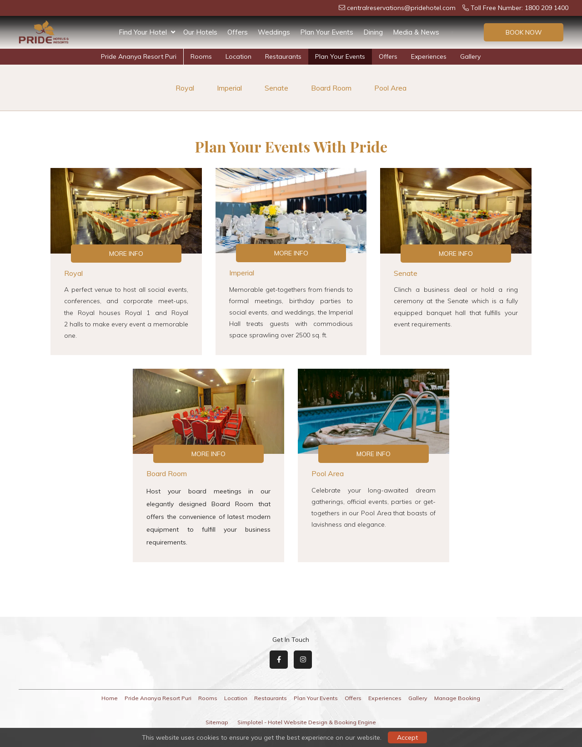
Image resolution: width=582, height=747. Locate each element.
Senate (276, 87)
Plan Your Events (326, 32)
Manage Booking (457, 698)
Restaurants (283, 56)
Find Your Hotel (147, 32)
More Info (126, 253)
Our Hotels (200, 32)
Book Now (524, 32)
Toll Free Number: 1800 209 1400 (515, 8)
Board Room (331, 87)
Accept (407, 737)
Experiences (429, 56)
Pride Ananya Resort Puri (138, 56)
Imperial (229, 87)
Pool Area (390, 87)
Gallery (470, 56)
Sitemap (217, 722)
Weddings (274, 32)
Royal (185, 87)
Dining (373, 32)
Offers (237, 32)
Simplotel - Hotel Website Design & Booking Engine (306, 722)
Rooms (201, 56)
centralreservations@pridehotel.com (397, 8)
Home (109, 698)
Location (238, 56)
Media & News (416, 32)
